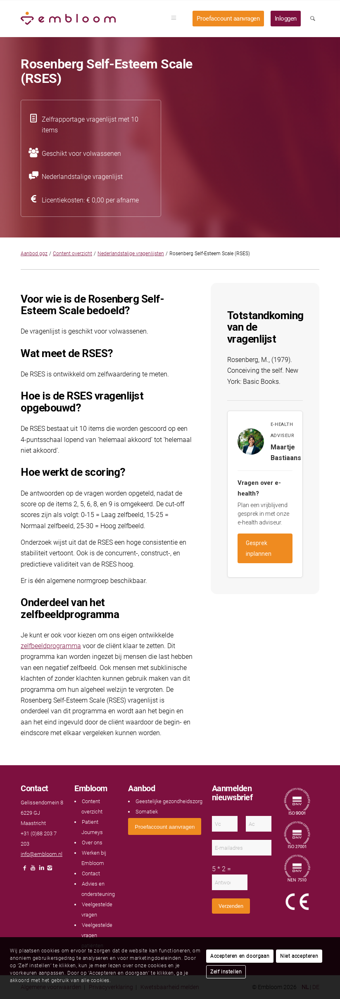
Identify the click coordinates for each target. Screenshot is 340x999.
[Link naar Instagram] (49, 870)
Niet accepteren (299, 956)
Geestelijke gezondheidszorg (169, 801)
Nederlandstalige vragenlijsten (130, 253)
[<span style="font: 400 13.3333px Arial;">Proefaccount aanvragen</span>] (164, 826)
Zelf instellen (226, 972)
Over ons (92, 842)
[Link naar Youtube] (33, 870)
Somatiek (147, 812)
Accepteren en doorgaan (239, 956)
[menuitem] (176, 18)
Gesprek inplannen (258, 548)
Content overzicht (72, 253)
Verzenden (231, 906)
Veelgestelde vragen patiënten (96, 935)
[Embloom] (68, 18)
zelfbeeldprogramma (51, 646)
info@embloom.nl (41, 854)
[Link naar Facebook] (25, 870)
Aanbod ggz (34, 253)
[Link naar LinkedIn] (41, 870)
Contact (91, 873)
